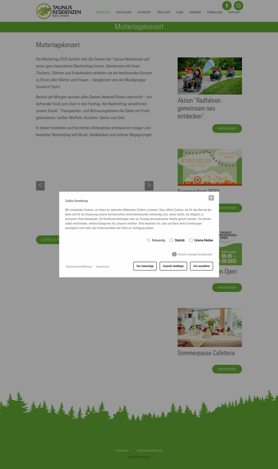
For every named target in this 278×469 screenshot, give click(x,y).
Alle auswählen (201, 266)
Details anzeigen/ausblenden (195, 254)
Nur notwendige (145, 266)
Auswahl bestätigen (173, 266)
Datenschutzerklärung (78, 266)
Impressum (102, 266)
